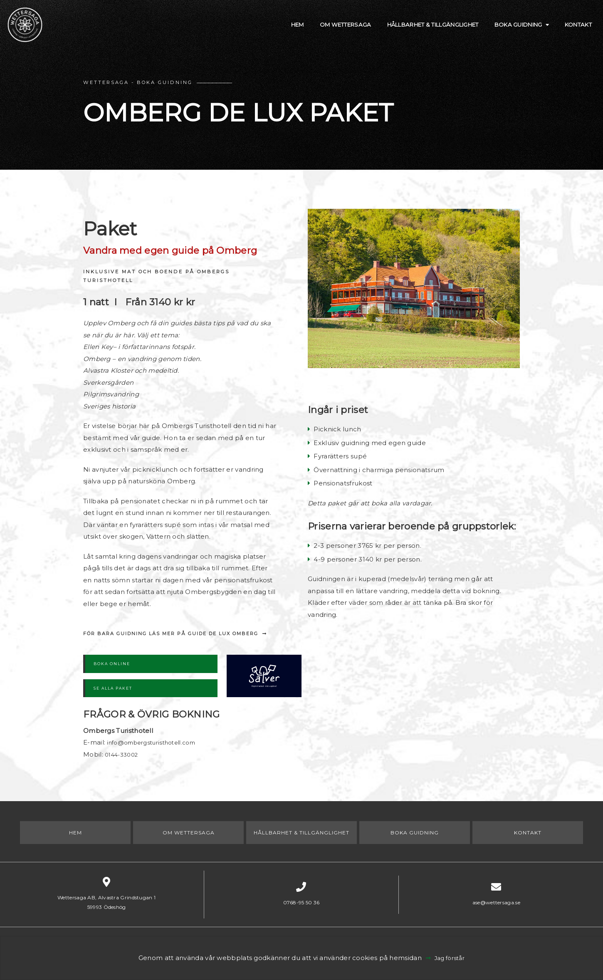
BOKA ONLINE (112, 663)
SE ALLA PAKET (113, 688)
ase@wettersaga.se (496, 902)
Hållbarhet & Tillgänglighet (403, 31)
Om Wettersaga (301, 31)
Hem (247, 31)
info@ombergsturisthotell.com (157, 742)
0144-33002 (124, 754)
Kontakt (571, 31)
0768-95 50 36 (301, 902)
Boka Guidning (503, 31)
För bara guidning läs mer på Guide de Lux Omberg (170, 633)
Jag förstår (450, 958)
